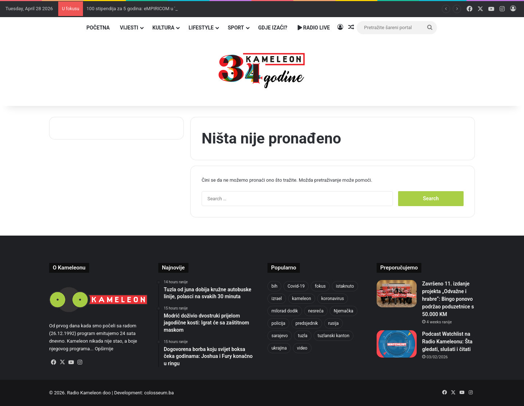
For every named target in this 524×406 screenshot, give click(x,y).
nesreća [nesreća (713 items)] (315, 311)
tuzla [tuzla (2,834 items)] (302, 335)
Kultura (163, 28)
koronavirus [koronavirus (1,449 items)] (332, 298)
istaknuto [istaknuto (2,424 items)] (345, 286)
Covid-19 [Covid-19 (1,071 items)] (296, 286)
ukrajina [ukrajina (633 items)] (279, 348)
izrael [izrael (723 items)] (276, 298)
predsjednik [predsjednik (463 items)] (306, 323)
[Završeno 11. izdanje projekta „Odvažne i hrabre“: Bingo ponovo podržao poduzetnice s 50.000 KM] (397, 293)
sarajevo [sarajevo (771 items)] (279, 335)
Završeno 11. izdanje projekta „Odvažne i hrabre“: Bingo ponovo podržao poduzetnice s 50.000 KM (448, 299)
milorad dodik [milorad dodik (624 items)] (284, 311)
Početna (98, 28)
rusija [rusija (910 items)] (333, 323)
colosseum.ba (159, 392)
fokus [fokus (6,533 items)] (320, 286)
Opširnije (104, 348)
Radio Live (314, 28)
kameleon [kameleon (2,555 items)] (301, 298)
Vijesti (129, 28)
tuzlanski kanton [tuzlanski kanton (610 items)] (333, 335)
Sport (236, 28)
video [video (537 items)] (302, 348)
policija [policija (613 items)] (278, 323)
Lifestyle (201, 28)
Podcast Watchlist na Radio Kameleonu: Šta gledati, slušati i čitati (447, 341)
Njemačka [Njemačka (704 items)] (343, 311)
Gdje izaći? (272, 28)
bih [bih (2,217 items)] (274, 286)
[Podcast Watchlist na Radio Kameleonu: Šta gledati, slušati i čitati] (397, 344)
